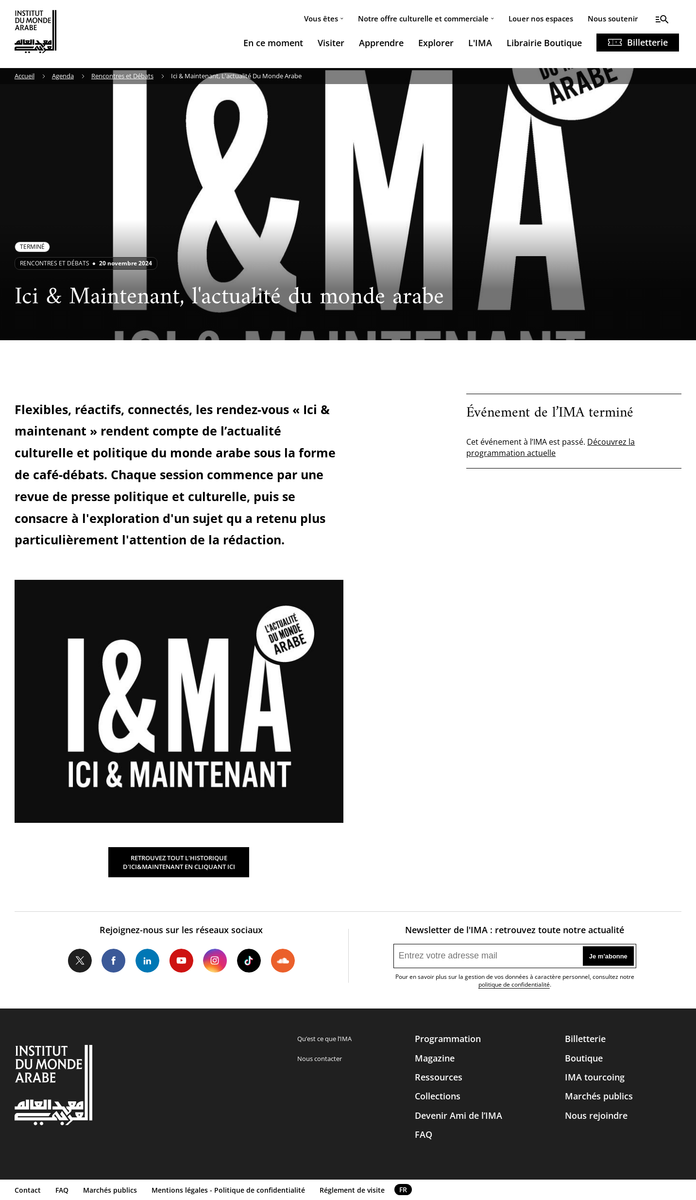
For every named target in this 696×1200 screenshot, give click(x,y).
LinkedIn (148, 961)
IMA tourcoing (595, 1077)
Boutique (584, 1058)
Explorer (436, 43)
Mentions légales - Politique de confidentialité (228, 1190)
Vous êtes (321, 18)
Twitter (80, 961)
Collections (437, 1096)
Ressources (438, 1077)
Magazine (435, 1058)
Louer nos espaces (541, 18)
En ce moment (273, 43)
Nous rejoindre (596, 1115)
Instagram (215, 961)
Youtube (181, 961)
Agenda (63, 75)
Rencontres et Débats (122, 75)
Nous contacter (319, 1058)
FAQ (423, 1134)
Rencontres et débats (54, 263)
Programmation (448, 1038)
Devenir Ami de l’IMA (458, 1115)
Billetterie (647, 42)
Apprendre (381, 43)
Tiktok (249, 961)
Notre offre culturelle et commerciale (423, 18)
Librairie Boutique (544, 43)
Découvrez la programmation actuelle (550, 447)
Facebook (114, 961)
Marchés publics (599, 1096)
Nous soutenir (613, 18)
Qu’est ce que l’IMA (324, 1038)
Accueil (24, 75)
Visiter (331, 43)
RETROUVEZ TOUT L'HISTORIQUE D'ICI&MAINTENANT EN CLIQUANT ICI (179, 862)
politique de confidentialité (514, 984)
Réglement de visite (352, 1190)
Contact (28, 1190)
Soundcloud (283, 961)
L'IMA (480, 43)
